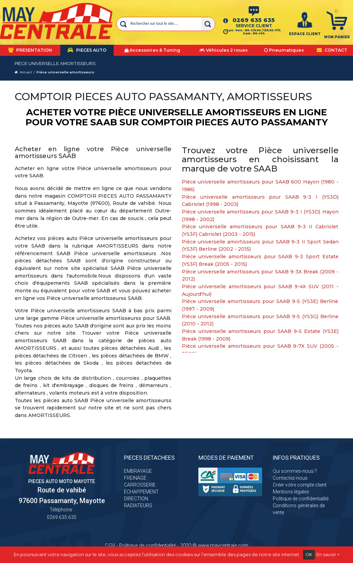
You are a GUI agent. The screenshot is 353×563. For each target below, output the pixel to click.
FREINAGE (135, 478)
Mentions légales (291, 491)
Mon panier (337, 37)
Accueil (26, 72)
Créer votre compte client (299, 485)
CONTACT (332, 50)
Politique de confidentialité (301, 498)
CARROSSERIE (140, 485)
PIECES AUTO (87, 50)
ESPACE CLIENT (305, 34)
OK (308, 554)
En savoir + (328, 554)
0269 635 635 (253, 20)
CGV (110, 545)
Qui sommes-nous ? (295, 471)
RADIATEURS (138, 505)
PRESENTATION (30, 50)
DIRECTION (136, 498)
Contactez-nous (290, 478)
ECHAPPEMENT (141, 491)
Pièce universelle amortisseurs (65, 72)
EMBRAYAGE (138, 471)
